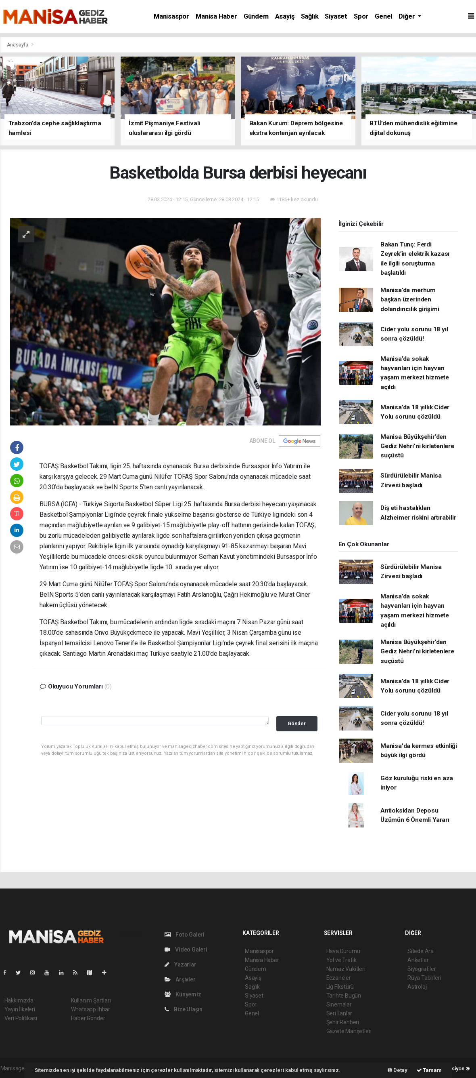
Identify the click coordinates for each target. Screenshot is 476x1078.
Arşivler (180, 979)
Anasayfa (18, 45)
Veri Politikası (20, 1018)
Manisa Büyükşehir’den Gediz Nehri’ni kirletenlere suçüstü (417, 446)
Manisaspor (171, 16)
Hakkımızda (18, 1000)
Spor (361, 16)
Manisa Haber (216, 16)
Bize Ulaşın (184, 1009)
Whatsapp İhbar (90, 1009)
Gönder (297, 723)
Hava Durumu (343, 951)
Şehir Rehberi (342, 1022)
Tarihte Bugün (343, 995)
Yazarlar (180, 964)
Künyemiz (183, 994)
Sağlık (310, 16)
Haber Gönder (88, 1018)
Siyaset (336, 16)
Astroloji (417, 986)
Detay (397, 1070)
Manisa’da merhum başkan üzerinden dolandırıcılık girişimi (409, 299)
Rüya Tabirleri (424, 978)
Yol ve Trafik (341, 960)
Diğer (407, 16)
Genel (383, 16)
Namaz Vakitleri (345, 969)
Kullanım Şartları (91, 1000)
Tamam (429, 1070)
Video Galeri (186, 949)
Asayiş (284, 16)
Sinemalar (339, 1004)
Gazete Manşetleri (349, 1031)
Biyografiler (421, 969)
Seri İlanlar (339, 1013)
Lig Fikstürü (340, 986)
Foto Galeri (185, 934)
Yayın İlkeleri (19, 1009)
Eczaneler (338, 978)
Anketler (417, 960)
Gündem (256, 16)
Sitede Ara (420, 951)
